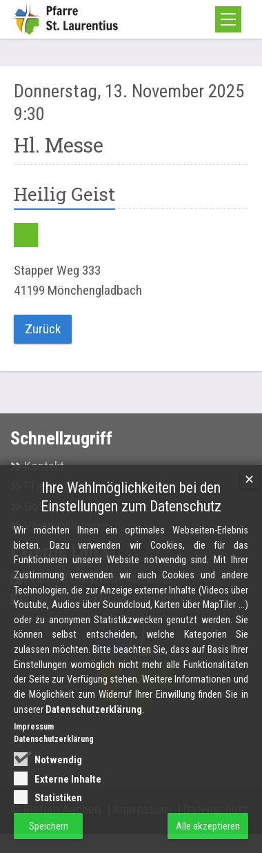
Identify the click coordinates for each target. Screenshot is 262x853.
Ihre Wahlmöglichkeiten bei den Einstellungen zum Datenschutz (131, 509)
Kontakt (44, 466)
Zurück (43, 329)
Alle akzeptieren (208, 838)
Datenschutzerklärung (94, 721)
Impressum (34, 739)
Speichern (48, 838)
